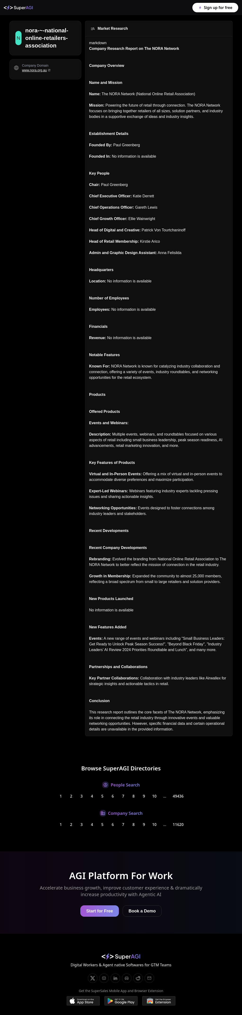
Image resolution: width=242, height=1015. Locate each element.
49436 (178, 796)
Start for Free (99, 911)
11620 (178, 824)
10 (154, 796)
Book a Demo (142, 911)
